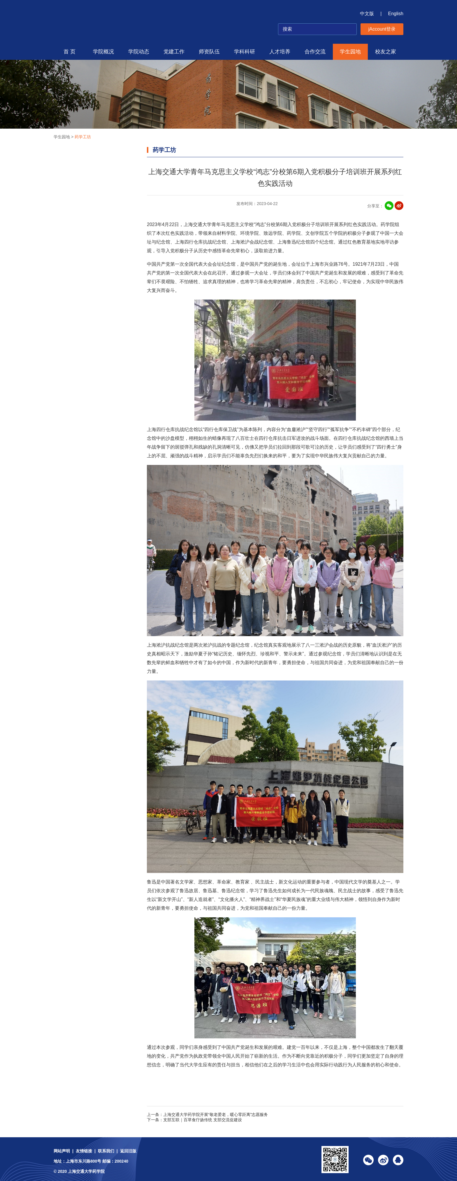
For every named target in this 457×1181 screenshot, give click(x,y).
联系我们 (106, 1151)
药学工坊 (83, 136)
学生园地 (350, 52)
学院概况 (103, 52)
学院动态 (138, 52)
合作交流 (315, 52)
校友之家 (385, 52)
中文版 (367, 13)
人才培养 (279, 52)
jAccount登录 (382, 29)
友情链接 (84, 1151)
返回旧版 (128, 1151)
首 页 (69, 52)
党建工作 (174, 52)
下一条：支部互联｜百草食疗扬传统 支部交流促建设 (194, 1119)
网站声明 (62, 1151)
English (395, 13)
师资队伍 (209, 52)
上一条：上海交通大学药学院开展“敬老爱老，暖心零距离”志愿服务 (207, 1114)
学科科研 (244, 52)
